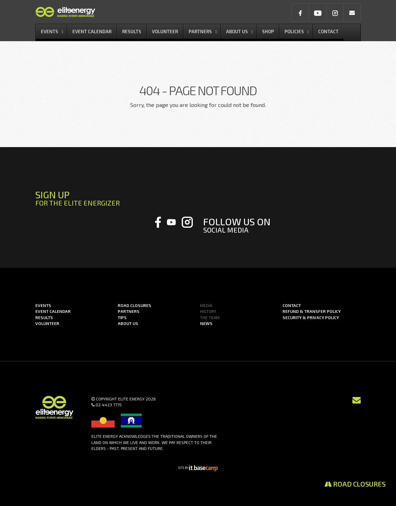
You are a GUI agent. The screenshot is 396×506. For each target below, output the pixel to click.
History (208, 311)
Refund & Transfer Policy (311, 311)
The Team (209, 317)
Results (44, 317)
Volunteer (47, 323)
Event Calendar (53, 311)
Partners (129, 311)
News (206, 323)
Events (43, 305)
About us (128, 323)
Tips (122, 317)
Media (206, 305)
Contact (291, 305)
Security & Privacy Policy (310, 317)
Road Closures (355, 484)
